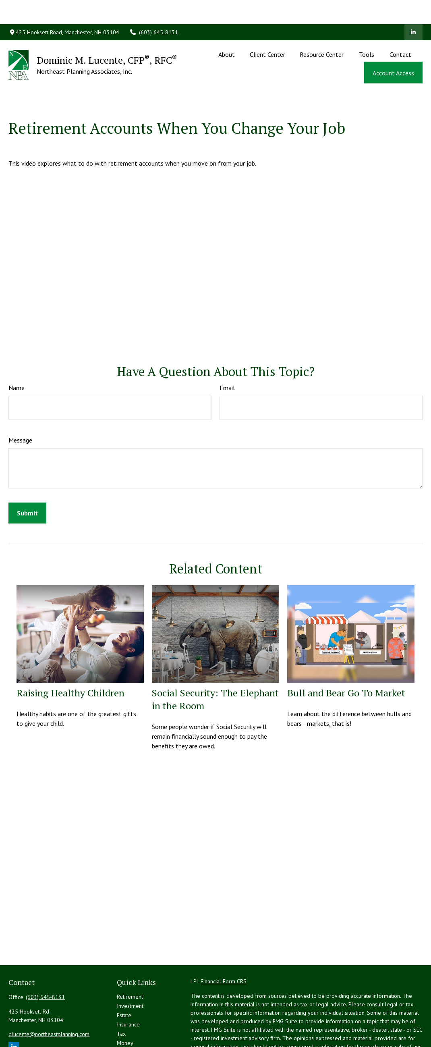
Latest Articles (134, 1025)
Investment (130, 969)
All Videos (129, 1034)
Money (125, 1006)
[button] (226, 29)
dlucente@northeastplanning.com (48, 997)
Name (16, 351)
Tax (121, 997)
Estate (124, 979)
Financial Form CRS (224, 945)
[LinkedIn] (413, 8)
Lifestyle (127, 1016)
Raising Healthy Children (70, 656)
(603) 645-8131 (153, 8)
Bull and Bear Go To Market (346, 656)
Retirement (130, 960)
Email (227, 351)
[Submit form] (27, 476)
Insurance (128, 988)
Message (20, 404)
